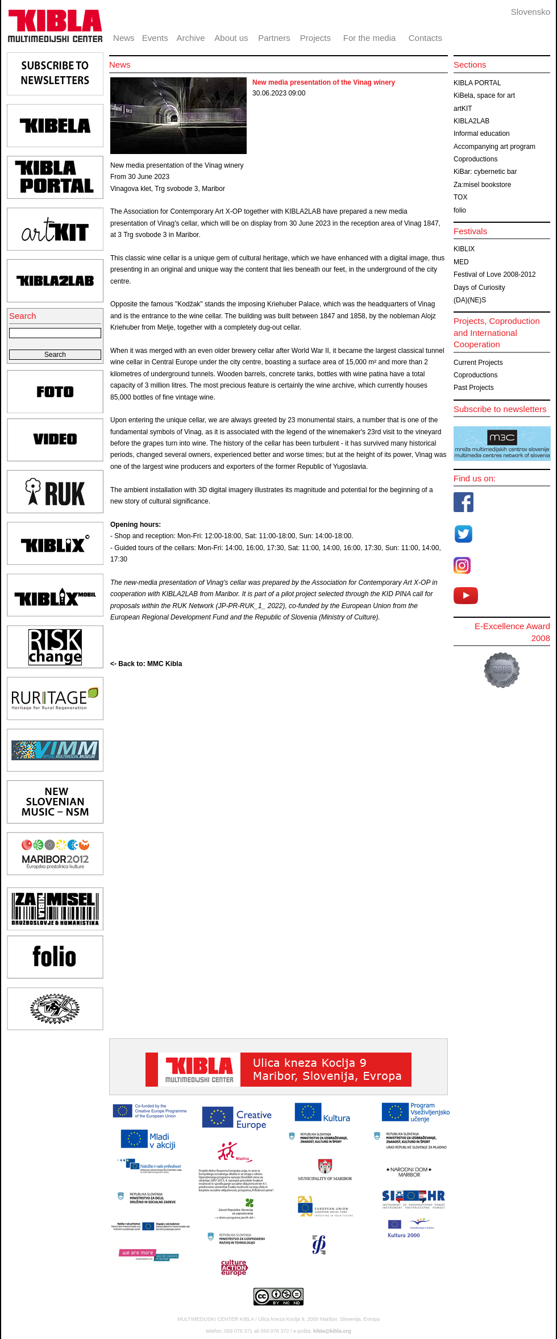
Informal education (482, 134)
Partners (274, 38)
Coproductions (475, 159)
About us (231, 38)
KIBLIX (464, 249)
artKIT (463, 109)
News (124, 38)
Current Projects (478, 363)
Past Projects (474, 388)
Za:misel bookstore (482, 185)
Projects (315, 38)
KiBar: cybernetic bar (485, 172)
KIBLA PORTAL (477, 83)
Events (155, 38)
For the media (369, 38)
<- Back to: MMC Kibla (146, 664)
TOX (460, 197)
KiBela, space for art (484, 95)
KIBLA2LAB (471, 121)
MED (461, 262)
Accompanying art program (494, 147)
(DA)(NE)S (470, 300)
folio (460, 210)
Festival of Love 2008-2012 (495, 274)
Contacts (425, 38)
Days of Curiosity (479, 288)
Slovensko (530, 11)
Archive (191, 38)
